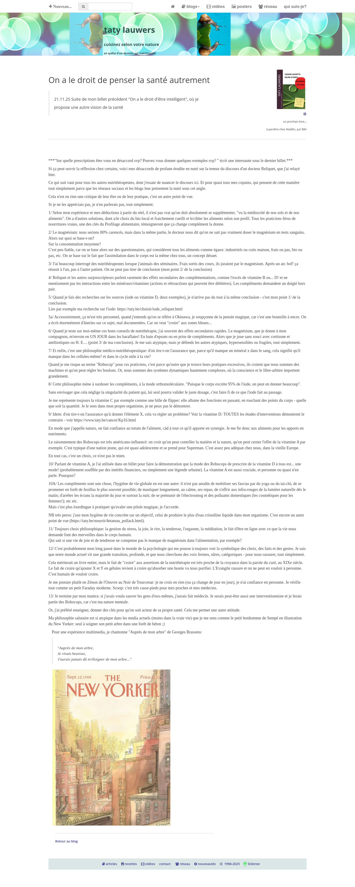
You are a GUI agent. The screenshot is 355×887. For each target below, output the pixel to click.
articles (109, 864)
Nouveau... (59, 6)
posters (242, 6)
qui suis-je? (295, 6)
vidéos (215, 6)
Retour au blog (66, 841)
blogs (191, 6)
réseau (268, 6)
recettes (129, 864)
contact (165, 864)
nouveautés (205, 864)
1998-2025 (230, 864)
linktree (251, 864)
